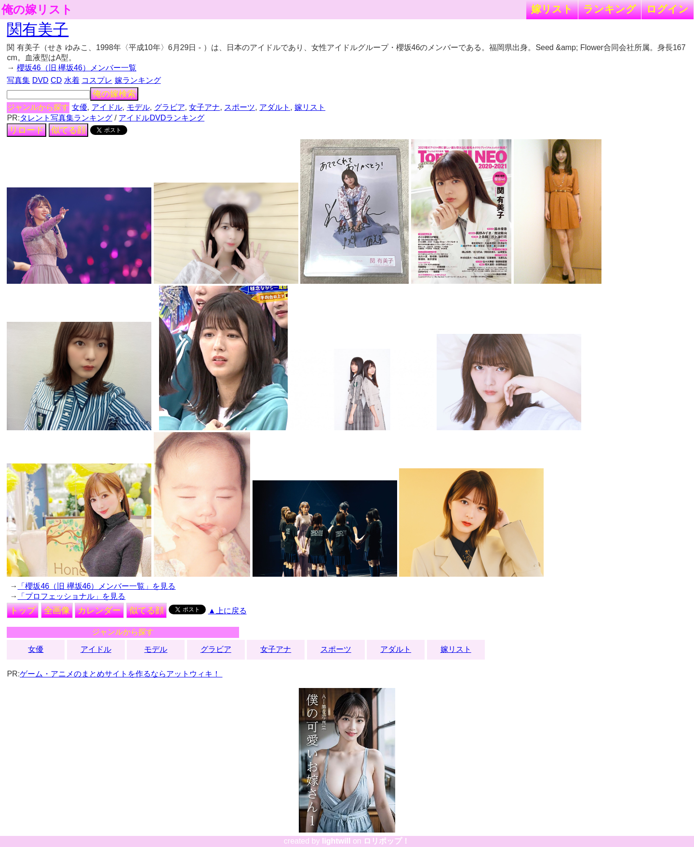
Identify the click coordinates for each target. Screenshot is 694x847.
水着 (72, 80)
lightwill (336, 841)
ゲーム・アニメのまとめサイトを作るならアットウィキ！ (121, 674)
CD (56, 80)
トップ (23, 610)
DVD (40, 80)
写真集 (18, 80)
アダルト (274, 107)
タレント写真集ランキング (66, 118)
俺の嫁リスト (37, 9)
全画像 (57, 610)
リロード (26, 130)
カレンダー (99, 610)
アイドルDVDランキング (161, 118)
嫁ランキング (138, 80)
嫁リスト (552, 8)
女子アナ (204, 107)
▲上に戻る (227, 611)
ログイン (667, 8)
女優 (79, 107)
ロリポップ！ (386, 841)
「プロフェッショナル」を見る (71, 596)
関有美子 (37, 29)
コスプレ (96, 80)
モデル (138, 107)
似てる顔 (68, 130)
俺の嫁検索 (114, 94)
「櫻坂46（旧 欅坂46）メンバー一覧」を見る (96, 586)
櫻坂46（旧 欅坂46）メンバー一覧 (76, 68)
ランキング (609, 8)
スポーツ (239, 107)
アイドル (107, 107)
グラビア (169, 107)
